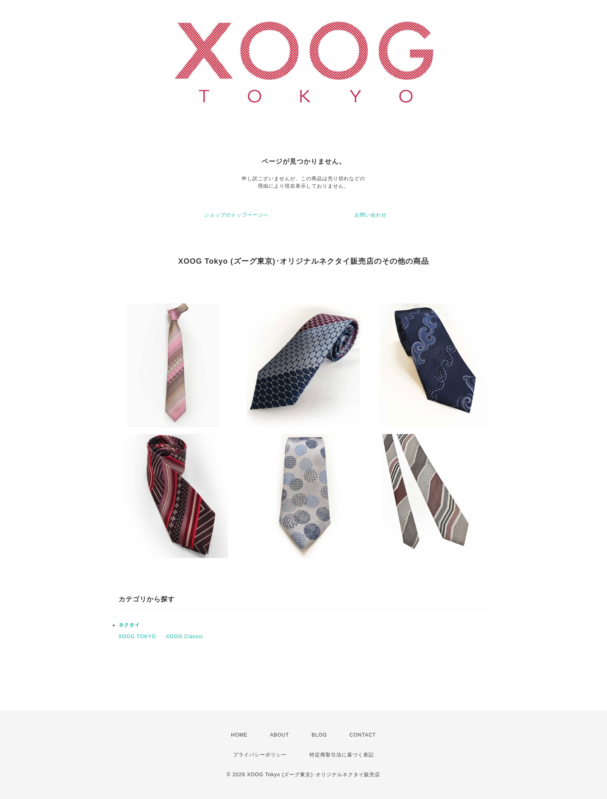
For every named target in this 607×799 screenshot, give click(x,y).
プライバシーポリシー (260, 755)
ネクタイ (129, 625)
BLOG (319, 735)
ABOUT (279, 735)
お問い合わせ (371, 215)
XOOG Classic (184, 636)
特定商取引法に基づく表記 (341, 755)
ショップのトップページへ (236, 215)
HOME (239, 735)
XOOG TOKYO (137, 636)
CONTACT (363, 735)
